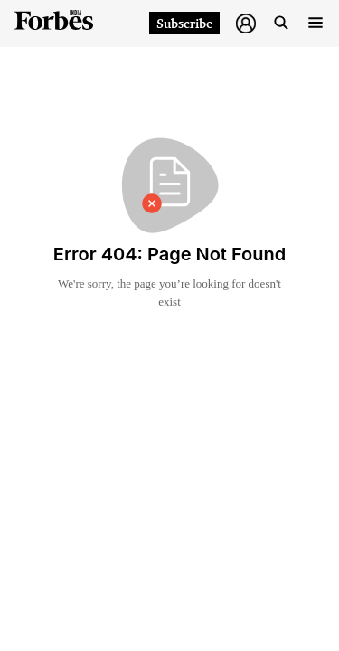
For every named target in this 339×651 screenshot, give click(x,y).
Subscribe (184, 23)
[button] (246, 23)
